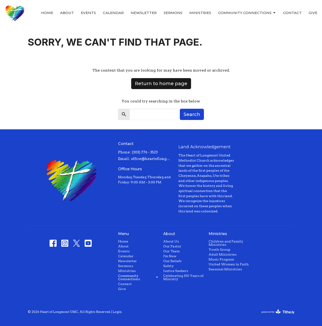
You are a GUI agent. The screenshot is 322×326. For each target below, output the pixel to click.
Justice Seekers (175, 271)
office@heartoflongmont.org (152, 159)
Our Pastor (172, 246)
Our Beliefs (172, 261)
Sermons (173, 13)
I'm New (170, 256)
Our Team (171, 251)
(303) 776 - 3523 (145, 152)
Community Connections (247, 13)
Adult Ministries (222, 254)
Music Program (221, 259)
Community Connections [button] (138, 277)
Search (192, 114)
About (67, 13)
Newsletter (144, 13)
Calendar (113, 13)
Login (117, 312)
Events (88, 13)
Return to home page (161, 83)
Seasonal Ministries (225, 269)
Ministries (200, 13)
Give (313, 13)
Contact (292, 13)
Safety (168, 266)
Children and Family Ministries (226, 242)
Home (47, 13)
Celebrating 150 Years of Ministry (183, 277)
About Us (171, 241)
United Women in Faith (229, 264)
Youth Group (219, 249)
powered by (277, 311)
